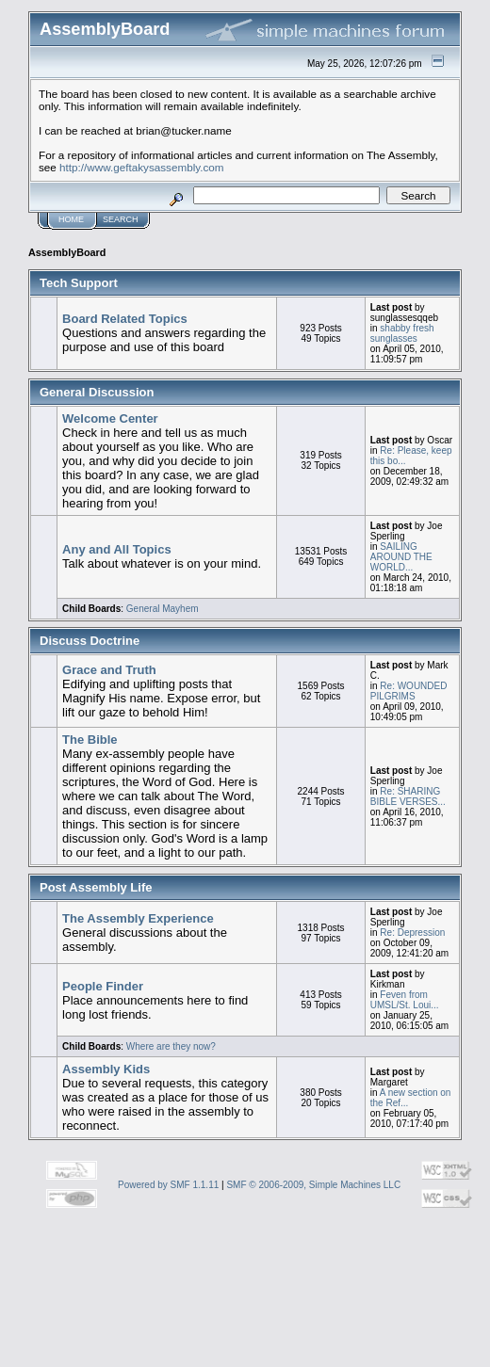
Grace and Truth (109, 670)
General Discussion (97, 392)
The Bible (90, 739)
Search (121, 219)
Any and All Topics (117, 549)
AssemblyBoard (67, 252)
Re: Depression (412, 932)
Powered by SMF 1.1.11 (168, 1185)
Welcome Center (110, 418)
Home (71, 219)
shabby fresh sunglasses (402, 333)
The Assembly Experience (138, 918)
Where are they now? (171, 1046)
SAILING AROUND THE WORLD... (401, 556)
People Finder (102, 986)
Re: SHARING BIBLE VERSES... (408, 796)
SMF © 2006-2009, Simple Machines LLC (313, 1185)
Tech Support (79, 283)
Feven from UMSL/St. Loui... (404, 999)
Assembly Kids (106, 1069)
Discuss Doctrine (89, 641)
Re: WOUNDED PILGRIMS (409, 691)
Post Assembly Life (96, 887)
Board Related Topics (125, 319)
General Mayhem (162, 608)
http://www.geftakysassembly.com (141, 167)
